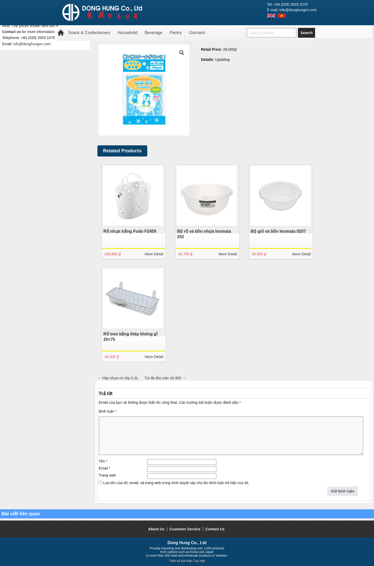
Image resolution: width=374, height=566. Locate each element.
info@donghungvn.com (32, 44)
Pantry (176, 32)
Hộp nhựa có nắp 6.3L (117, 378)
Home (60, 32)
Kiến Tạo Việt (195, 561)
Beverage (154, 32)
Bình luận (108, 411)
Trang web (107, 475)
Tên (103, 461)
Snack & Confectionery (89, 32)
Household (128, 32)
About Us (156, 529)
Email (104, 468)
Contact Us (215, 529)
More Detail (154, 254)
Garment (197, 32)
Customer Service (184, 529)
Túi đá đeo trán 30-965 (165, 378)
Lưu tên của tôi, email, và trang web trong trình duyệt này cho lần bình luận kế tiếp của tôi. (176, 483)
